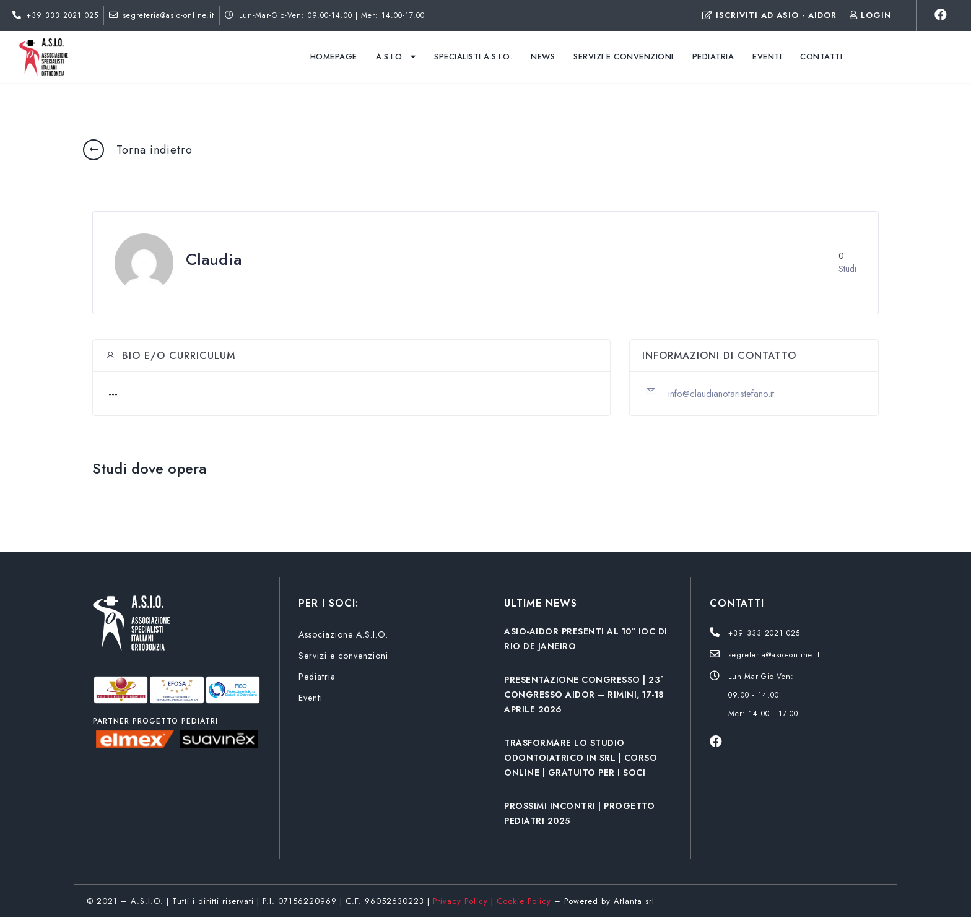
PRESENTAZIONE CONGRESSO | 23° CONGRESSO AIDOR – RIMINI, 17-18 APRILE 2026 (584, 694)
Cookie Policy (524, 901)
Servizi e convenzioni (623, 57)
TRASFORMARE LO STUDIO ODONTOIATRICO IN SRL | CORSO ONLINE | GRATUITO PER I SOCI (580, 758)
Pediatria (713, 57)
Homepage (333, 57)
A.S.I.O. (396, 57)
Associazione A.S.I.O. (343, 634)
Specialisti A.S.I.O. (473, 57)
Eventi (767, 57)
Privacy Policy (460, 901)
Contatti (821, 57)
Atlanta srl (634, 901)
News (543, 57)
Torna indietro (154, 150)
